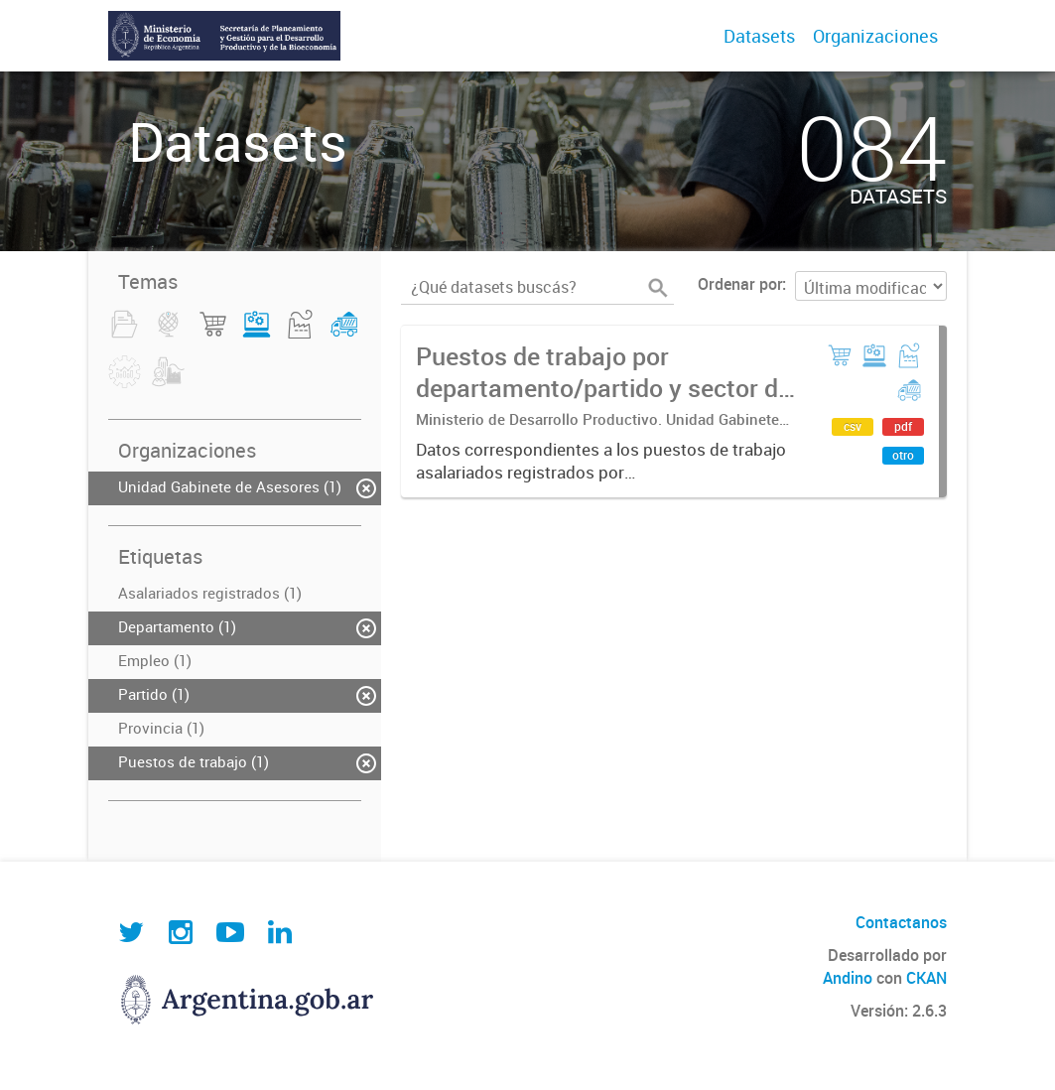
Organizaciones (875, 36)
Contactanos (901, 922)
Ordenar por (740, 284)
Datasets (759, 36)
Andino (847, 978)
